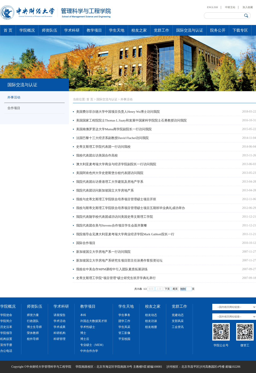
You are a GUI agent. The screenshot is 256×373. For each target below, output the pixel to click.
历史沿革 (6, 327)
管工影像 (124, 333)
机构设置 (6, 339)
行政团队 (33, 321)
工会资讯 (178, 327)
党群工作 (161, 30)
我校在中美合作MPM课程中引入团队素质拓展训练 (112, 269)
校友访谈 (151, 321)
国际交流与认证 (189, 30)
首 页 (8, 30)
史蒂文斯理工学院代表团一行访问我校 (103, 146)
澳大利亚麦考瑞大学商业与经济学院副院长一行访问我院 (116, 164)
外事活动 (13, 97)
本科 (83, 315)
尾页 (175, 288)
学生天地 (116, 30)
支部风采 (178, 321)
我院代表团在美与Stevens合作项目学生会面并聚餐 (111, 225)
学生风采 (124, 327)
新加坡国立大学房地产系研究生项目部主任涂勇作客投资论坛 (119, 260)
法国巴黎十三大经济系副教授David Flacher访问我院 (112, 138)
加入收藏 (248, 7)
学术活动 (59, 321)
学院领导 (6, 333)
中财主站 (230, 7)
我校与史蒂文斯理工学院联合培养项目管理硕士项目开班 (116, 199)
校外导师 (33, 339)
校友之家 (139, 30)
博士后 (84, 339)
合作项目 (13, 108)
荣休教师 (33, 333)
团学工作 (124, 321)
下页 (167, 288)
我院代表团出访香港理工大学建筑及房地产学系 (109, 181)
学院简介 (6, 321)
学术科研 (72, 30)
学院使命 (6, 315)
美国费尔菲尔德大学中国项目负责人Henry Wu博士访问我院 (118, 111)
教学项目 (94, 30)
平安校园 (124, 339)
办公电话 (6, 351)
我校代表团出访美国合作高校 (97, 155)
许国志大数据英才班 (93, 321)
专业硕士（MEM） (92, 345)
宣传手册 (6, 345)
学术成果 (59, 327)
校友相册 (151, 327)
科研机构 (59, 333)
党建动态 (178, 315)
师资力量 (33, 315)
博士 (83, 333)
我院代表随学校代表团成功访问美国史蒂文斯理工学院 (114, 216)
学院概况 (27, 30)
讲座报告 (59, 315)
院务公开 (217, 30)
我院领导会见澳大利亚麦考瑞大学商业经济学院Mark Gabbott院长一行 (125, 234)
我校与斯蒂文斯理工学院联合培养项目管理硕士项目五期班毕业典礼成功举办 (130, 208)
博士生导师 (34, 327)
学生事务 (124, 315)
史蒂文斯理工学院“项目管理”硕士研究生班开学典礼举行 (116, 278)
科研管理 (59, 339)
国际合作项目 (85, 243)
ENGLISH (212, 7)
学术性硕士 (87, 327)
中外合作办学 (89, 351)
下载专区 (240, 30)
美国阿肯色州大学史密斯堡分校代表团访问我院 (109, 173)
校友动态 (151, 315)
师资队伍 (49, 30)
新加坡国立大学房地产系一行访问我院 (103, 251)
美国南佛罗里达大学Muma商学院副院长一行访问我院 (114, 129)
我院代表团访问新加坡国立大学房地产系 (105, 190)
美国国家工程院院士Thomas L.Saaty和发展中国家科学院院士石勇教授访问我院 (131, 120)
